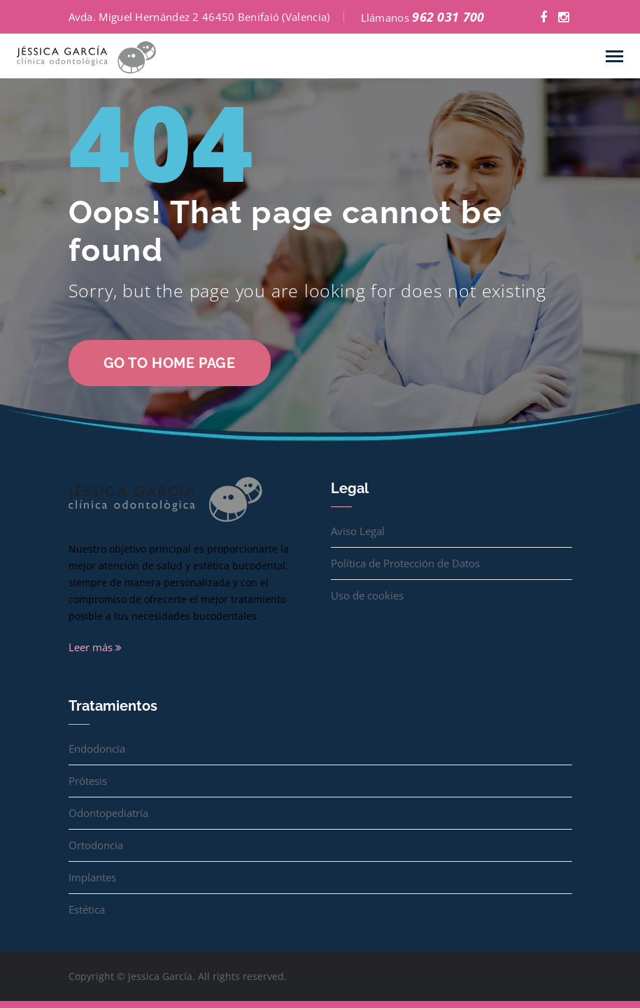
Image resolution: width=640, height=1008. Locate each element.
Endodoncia (97, 748)
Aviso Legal (358, 531)
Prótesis (88, 781)
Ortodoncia (96, 845)
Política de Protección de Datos (405, 563)
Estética (87, 909)
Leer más (95, 647)
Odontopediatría (108, 813)
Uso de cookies (367, 595)
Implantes (92, 877)
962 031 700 (448, 16)
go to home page (170, 363)
